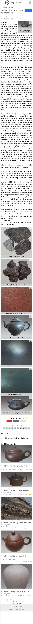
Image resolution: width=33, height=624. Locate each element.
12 (13, 601)
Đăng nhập (8, 438)
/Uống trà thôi (16, 606)
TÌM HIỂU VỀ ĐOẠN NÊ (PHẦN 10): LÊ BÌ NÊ (13, 556)
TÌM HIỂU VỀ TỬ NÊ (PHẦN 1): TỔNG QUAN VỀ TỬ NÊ (16, 523)
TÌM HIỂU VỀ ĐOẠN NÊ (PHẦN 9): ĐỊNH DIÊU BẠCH (15, 592)
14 (19, 601)
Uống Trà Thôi (16, 3)
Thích (9, 421)
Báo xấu (23, 421)
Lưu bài (16, 421)
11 (10, 601)
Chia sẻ (11, 7)
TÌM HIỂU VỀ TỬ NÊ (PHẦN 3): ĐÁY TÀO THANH (14, 466)
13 (16, 601)
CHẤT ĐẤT (18, 18)
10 (29, 600)
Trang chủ (4, 7)
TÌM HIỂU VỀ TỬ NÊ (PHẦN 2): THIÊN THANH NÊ (15, 490)
